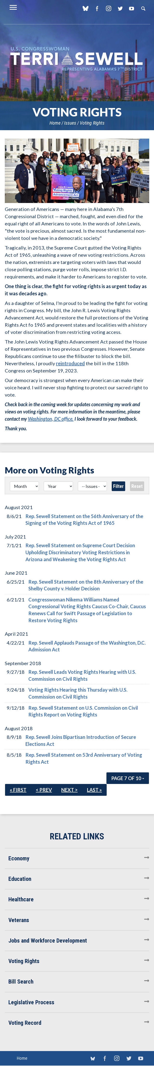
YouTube (131, 8)
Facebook (97, 8)
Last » (94, 790)
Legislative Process (31, 1002)
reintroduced (70, 363)
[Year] (58, 486)
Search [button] (143, 8)
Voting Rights (92, 123)
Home (55, 123)
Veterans (18, 920)
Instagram (108, 8)
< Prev (44, 790)
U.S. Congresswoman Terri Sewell (77, 59)
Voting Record (24, 1022)
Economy (19, 858)
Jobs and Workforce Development (47, 940)
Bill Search (20, 981)
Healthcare (21, 899)
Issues (70, 123)
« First (18, 790)
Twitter (120, 8)
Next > (69, 790)
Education (19, 879)
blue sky (85, 8)
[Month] (24, 486)
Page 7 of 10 (127, 778)
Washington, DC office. (51, 419)
